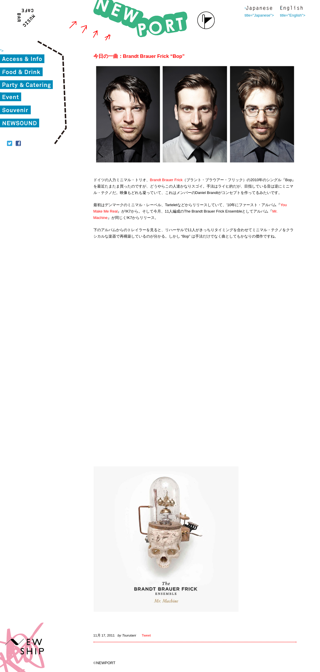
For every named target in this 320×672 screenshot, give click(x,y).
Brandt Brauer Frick (166, 180)
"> (1, 51)
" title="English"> (291, 9)
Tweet (146, 635)
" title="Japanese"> (259, 9)
